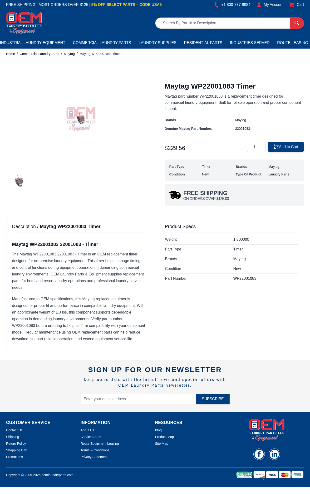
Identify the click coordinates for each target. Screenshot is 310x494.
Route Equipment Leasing (100, 443)
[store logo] (24, 23)
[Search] (297, 23)
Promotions (14, 457)
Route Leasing (292, 43)
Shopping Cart (17, 450)
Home (10, 54)
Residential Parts (203, 43)
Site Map (161, 443)
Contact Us (14, 430)
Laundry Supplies (158, 43)
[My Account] (270, 5)
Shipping (12, 437)
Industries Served (250, 43)
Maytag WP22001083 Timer (100, 54)
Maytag (69, 54)
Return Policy (16, 443)
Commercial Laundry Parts (102, 43)
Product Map (164, 437)
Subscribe (213, 399)
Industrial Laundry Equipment (32, 43)
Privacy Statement (94, 457)
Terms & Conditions (95, 450)
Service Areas (91, 437)
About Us (87, 430)
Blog (158, 430)
